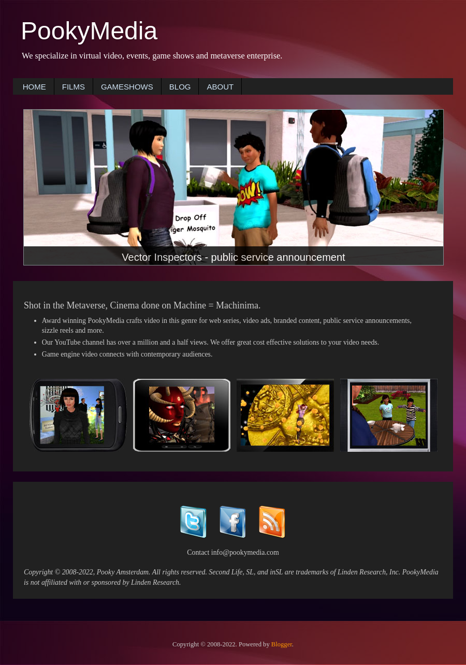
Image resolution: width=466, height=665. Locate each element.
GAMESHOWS (127, 86)
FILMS (73, 86)
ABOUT (220, 86)
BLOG (180, 86)
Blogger (281, 644)
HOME (34, 86)
